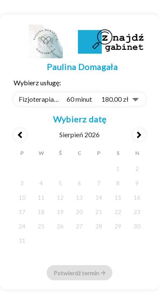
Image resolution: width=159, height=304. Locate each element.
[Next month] (139, 134)
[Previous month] (20, 134)
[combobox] (79, 99)
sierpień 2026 (79, 134)
